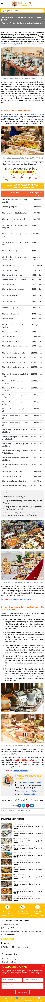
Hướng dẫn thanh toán (9, 962)
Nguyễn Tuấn (11, 810)
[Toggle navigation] (2, 4)
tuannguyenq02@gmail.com (32, 791)
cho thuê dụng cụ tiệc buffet (11, 44)
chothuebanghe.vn (30, 794)
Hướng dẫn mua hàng (9, 959)
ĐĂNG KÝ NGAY (22, 992)
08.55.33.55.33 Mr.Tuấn (32, 782)
